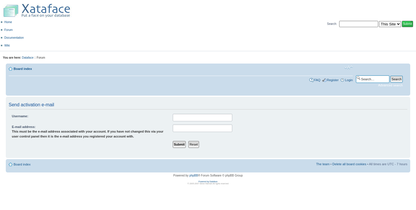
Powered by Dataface (208, 182)
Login (349, 80)
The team (322, 164)
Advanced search (390, 85)
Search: (332, 23)
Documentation (14, 37)
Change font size (348, 67)
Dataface (28, 57)
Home (8, 22)
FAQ (317, 80)
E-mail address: (24, 127)
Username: (20, 116)
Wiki (7, 45)
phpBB (193, 175)
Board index (23, 68)
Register (333, 80)
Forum (8, 29)
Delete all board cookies (349, 164)
